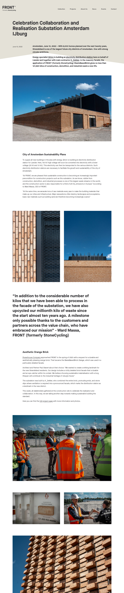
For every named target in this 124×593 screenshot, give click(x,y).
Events (103, 9)
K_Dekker (75, 60)
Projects (73, 9)
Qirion (51, 57)
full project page (46, 401)
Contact (113, 9)
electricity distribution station (79, 57)
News (94, 9)
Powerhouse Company (32, 357)
